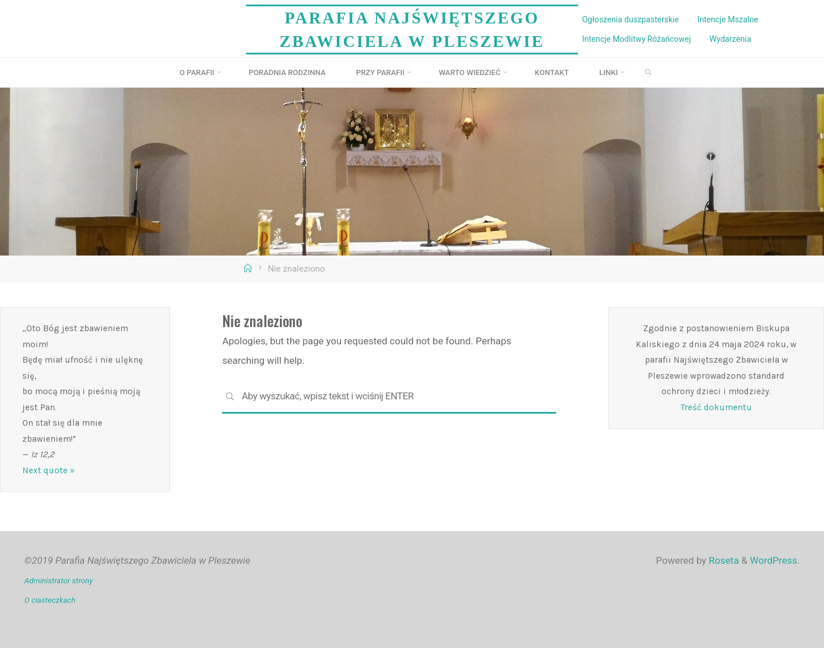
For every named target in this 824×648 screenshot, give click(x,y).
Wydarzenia (730, 39)
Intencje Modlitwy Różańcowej (636, 39)
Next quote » (48, 470)
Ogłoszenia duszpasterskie (630, 19)
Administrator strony (59, 580)
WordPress (773, 560)
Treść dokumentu (716, 407)
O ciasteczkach (50, 599)
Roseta (722, 560)
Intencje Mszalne (728, 19)
